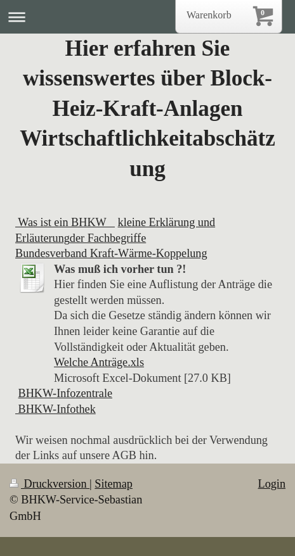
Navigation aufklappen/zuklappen (147, 16)
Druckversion (49, 483)
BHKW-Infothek (55, 409)
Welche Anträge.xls (99, 362)
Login (271, 483)
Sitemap (114, 483)
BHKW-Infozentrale (65, 393)
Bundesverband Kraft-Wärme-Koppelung (111, 253)
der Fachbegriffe (108, 238)
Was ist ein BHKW (65, 222)
